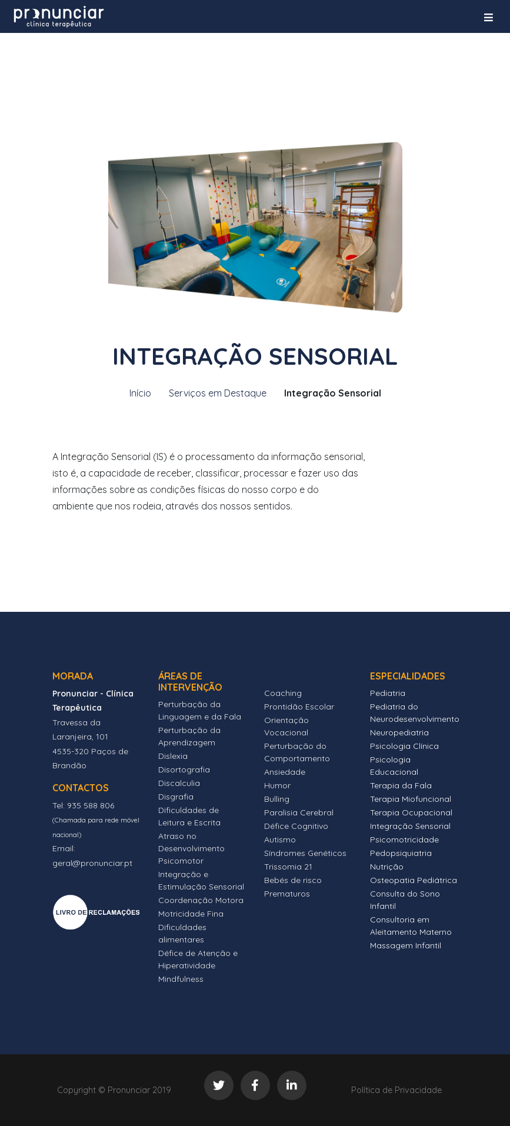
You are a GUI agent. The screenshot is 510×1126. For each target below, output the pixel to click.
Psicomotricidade (404, 839)
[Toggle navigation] (488, 17)
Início (140, 393)
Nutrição (387, 866)
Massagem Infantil (405, 945)
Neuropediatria (399, 732)
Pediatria (387, 693)
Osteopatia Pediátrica (413, 880)
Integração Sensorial (410, 826)
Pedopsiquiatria (401, 853)
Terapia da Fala (401, 785)
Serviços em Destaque (217, 393)
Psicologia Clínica (404, 746)
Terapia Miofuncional (410, 799)
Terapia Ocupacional (411, 812)
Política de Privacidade (396, 1090)
